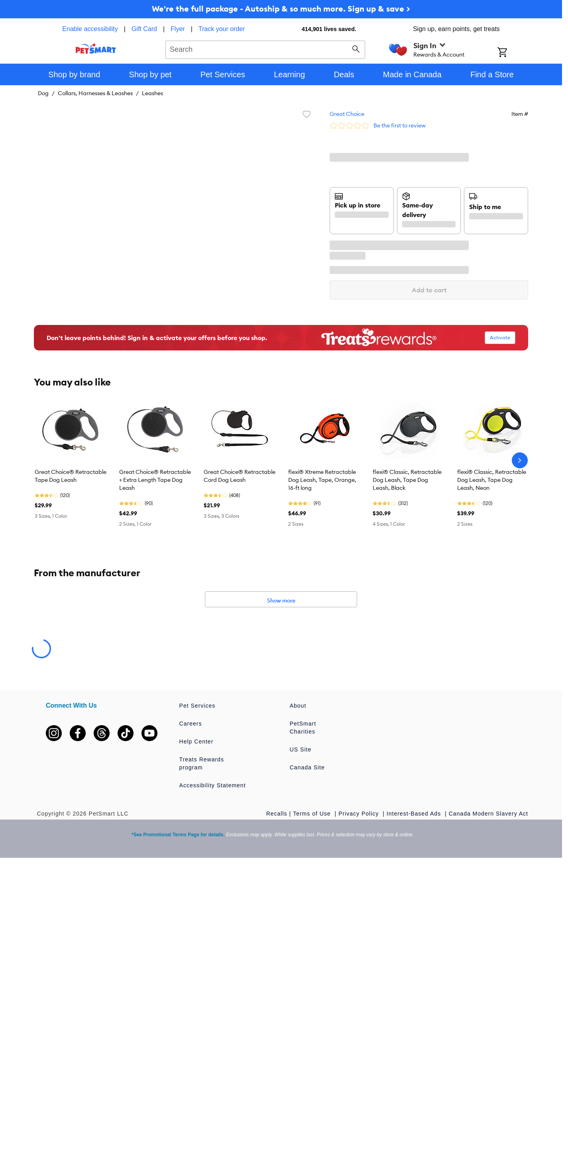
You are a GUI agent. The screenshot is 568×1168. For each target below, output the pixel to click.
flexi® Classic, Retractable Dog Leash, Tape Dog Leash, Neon (491, 479)
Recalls (276, 813)
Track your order (222, 28)
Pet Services (197, 705)
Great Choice (347, 113)
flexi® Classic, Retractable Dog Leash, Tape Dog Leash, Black (407, 479)
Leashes (152, 93)
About (298, 705)
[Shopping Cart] (512, 53)
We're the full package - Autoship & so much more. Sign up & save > (281, 9)
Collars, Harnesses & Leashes (95, 93)
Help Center (196, 741)
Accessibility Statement (212, 785)
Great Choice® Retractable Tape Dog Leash (70, 475)
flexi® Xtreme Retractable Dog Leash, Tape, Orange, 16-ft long (322, 479)
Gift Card (144, 28)
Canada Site (307, 767)
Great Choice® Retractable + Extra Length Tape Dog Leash (155, 479)
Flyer (178, 28)
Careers (190, 723)
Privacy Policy (359, 813)
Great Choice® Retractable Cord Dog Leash (239, 475)
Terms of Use (312, 813)
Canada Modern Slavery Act (488, 813)
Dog (43, 93)
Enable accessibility (90, 28)
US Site (300, 749)
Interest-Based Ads (415, 813)
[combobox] (265, 49)
